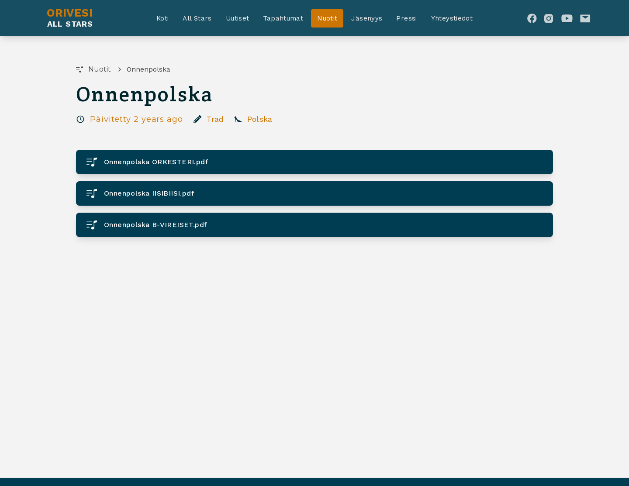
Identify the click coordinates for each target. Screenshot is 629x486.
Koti (162, 18)
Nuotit (327, 18)
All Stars (197, 18)
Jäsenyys (366, 18)
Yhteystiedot (452, 18)
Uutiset (237, 18)
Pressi (406, 18)
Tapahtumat (283, 18)
